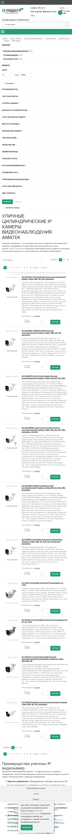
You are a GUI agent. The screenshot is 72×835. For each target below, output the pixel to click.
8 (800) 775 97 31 (38, 8)
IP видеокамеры (50, 38)
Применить (7, 201)
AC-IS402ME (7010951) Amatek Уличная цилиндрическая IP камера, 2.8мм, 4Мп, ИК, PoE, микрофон (42, 333)
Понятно (26, 827)
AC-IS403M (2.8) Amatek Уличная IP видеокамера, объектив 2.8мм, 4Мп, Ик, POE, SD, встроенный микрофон (42, 542)
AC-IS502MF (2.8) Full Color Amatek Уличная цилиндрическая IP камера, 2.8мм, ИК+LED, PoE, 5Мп (43, 377)
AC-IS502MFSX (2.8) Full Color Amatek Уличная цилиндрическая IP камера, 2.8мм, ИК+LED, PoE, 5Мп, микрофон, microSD (44, 430)
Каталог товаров (15, 38)
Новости (36, 799)
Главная (4, 38)
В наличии (9, 83)
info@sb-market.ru (44, 11)
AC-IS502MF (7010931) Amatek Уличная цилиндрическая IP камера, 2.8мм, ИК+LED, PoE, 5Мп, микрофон (44, 488)
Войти (62, 8)
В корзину (55, 322)
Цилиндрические (64, 38)
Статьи (36, 794)
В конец (44, 267)
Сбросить (18, 201)
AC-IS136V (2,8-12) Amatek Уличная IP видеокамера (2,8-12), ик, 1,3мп (45, 621)
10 (60, 260)
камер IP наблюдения (17, 249)
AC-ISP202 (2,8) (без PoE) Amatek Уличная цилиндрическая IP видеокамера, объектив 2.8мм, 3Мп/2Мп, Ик (43, 659)
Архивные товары (12, 208)
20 (64, 260)
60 (68, 260)
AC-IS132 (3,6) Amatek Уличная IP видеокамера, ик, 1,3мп (42, 584)
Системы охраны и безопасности (15, 20)
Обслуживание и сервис (36, 788)
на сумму (65, 12)
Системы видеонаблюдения (33, 38)
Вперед (36, 267)
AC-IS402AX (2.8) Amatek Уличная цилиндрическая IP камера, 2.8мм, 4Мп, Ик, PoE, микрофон (44, 278)
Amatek (37, 316)
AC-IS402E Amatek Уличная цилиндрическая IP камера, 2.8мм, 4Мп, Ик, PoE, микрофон (44, 703)
